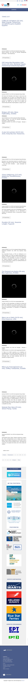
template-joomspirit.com (27, 641)
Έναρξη (4, 454)
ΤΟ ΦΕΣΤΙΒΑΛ (7, 674)
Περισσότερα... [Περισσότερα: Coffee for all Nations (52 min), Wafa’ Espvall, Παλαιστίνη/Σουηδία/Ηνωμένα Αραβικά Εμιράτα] (6, 57)
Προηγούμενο (10, 454)
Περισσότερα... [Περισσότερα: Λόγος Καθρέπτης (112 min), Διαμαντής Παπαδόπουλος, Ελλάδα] (6, 217)
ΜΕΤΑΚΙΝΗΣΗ (7, 650)
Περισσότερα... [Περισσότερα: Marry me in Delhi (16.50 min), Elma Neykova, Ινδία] (6, 361)
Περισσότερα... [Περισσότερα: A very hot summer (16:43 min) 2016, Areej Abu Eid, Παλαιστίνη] (6, 169)
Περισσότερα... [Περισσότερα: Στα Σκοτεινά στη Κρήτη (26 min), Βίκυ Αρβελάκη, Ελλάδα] (6, 312)
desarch (22, 680)
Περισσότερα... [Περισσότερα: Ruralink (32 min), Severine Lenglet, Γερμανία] (6, 265)
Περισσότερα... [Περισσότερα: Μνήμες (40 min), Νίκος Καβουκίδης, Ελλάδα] (6, 127)
